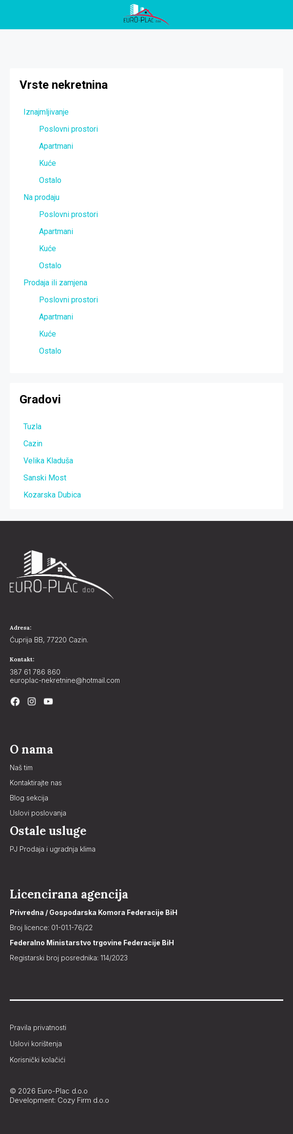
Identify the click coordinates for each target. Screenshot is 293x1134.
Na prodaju (41, 197)
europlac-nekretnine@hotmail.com (65, 680)
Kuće (47, 163)
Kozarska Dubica (52, 494)
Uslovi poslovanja (38, 813)
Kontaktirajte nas (36, 782)
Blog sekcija (29, 798)
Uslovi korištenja (36, 1043)
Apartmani (56, 146)
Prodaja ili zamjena (55, 282)
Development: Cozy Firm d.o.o (59, 1100)
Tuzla (32, 426)
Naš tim (21, 767)
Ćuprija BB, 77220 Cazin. (49, 640)
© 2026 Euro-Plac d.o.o (49, 1090)
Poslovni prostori (68, 129)
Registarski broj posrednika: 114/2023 (69, 958)
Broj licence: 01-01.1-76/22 (51, 927)
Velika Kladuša (48, 460)
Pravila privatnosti (38, 1027)
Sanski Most (44, 477)
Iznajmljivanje (46, 112)
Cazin (32, 443)
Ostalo (50, 180)
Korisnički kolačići (37, 1059)
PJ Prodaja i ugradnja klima (53, 849)
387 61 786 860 (35, 672)
